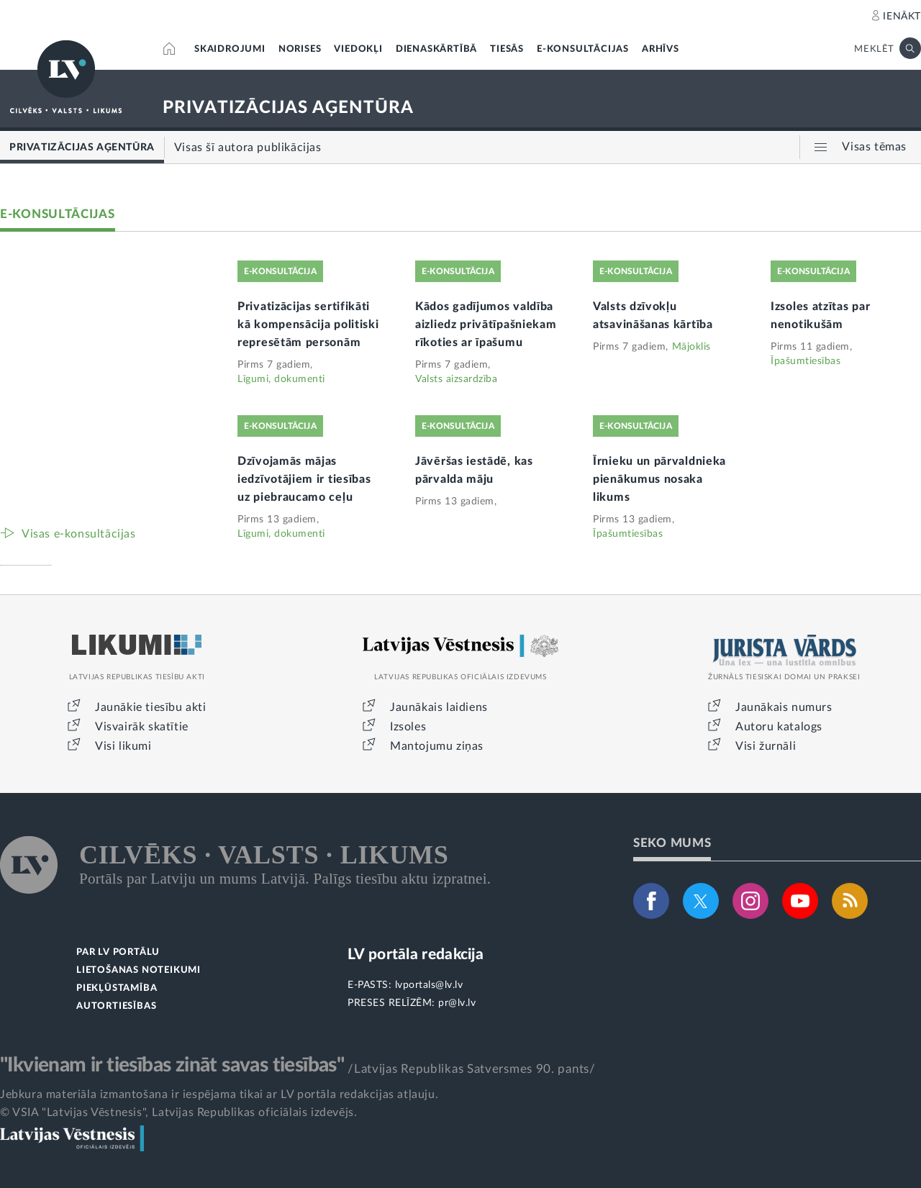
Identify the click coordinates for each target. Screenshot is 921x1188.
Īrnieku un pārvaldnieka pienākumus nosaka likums (659, 479)
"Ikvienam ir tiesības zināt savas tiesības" (172, 1065)
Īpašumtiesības (805, 361)
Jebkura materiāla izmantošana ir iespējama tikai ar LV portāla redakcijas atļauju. (219, 1094)
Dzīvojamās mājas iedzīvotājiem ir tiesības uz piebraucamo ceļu (304, 479)
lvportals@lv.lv (429, 985)
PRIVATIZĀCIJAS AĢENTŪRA (288, 108)
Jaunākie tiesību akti (151, 707)
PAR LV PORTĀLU (118, 952)
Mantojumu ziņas (437, 746)
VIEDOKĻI (358, 49)
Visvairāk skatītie (142, 727)
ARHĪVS (660, 49)
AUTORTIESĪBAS (116, 1006)
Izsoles (408, 727)
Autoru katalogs (778, 727)
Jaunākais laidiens (439, 707)
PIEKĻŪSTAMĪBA (116, 988)
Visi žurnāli (765, 746)
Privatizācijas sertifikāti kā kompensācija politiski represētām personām (308, 324)
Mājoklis (691, 347)
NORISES (300, 49)
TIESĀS (507, 49)
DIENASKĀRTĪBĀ (436, 49)
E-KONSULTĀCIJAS (583, 49)
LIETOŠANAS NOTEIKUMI (138, 970)
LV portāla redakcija (416, 954)
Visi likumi (123, 746)
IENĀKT (902, 17)
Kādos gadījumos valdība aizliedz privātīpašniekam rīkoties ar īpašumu (486, 324)
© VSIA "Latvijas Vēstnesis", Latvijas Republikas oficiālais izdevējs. (178, 1112)
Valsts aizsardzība (456, 379)
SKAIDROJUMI (230, 49)
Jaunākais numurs (783, 707)
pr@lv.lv (457, 1003)
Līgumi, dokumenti (281, 379)
